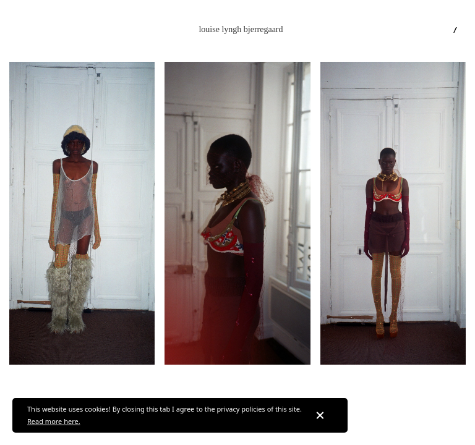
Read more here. (53, 421)
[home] (241, 29)
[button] (20, 29)
